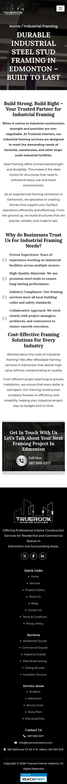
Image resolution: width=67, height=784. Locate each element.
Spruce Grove (34, 705)
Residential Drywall (35, 641)
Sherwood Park (34, 718)
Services (35, 583)
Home (15, 26)
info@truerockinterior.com (35, 742)
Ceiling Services (34, 667)
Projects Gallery (35, 590)
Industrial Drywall (35, 654)
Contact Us (35, 610)
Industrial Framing (41, 26)
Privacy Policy (34, 623)
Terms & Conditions (35, 616)
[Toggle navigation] (60, 8)
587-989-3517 (36, 736)
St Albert (34, 691)
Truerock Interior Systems (42, 763)
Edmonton (35, 698)
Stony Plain (35, 712)
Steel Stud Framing (35, 661)
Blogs (34, 603)
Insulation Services (35, 674)
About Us (35, 596)
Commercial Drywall (35, 647)
